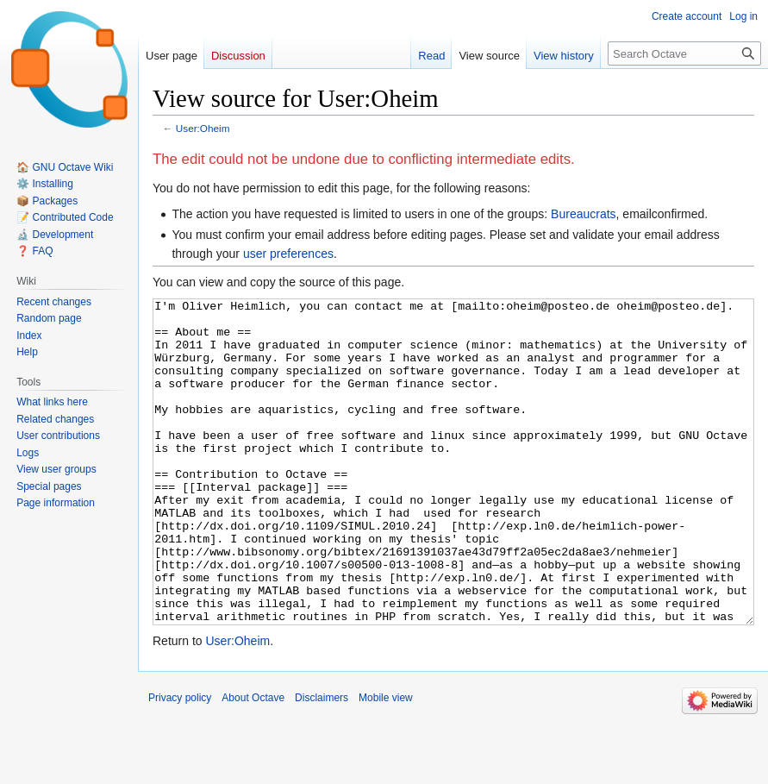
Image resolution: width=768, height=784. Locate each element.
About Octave (253, 762)
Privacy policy (179, 762)
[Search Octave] (684, 53)
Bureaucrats (583, 214)
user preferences (288, 253)
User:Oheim (203, 128)
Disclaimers (321, 762)
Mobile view (386, 762)
